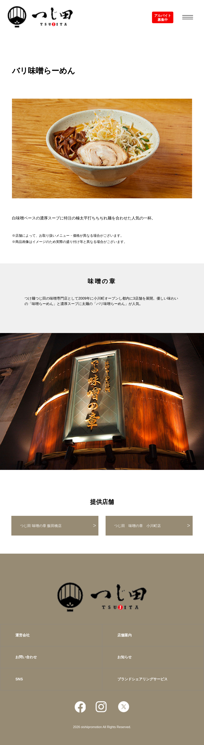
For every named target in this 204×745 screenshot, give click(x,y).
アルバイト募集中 (162, 18)
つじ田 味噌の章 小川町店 (137, 526)
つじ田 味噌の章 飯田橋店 (41, 526)
